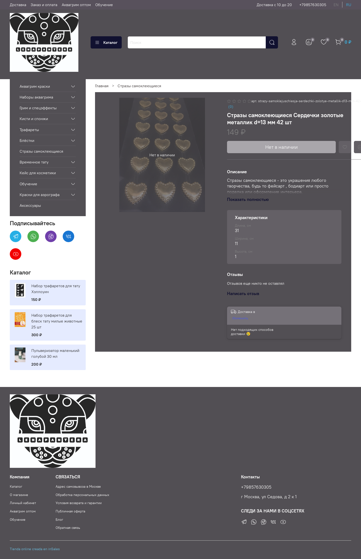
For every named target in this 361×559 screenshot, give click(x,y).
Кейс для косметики (38, 172)
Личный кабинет (23, 503)
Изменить (240, 318)
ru (348, 4)
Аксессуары (30, 205)
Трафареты (29, 129)
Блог (59, 519)
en (336, 4)
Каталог (106, 42)
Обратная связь (68, 527)
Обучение (104, 4)
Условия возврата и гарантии (79, 503)
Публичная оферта (70, 511)
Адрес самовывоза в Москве (78, 486)
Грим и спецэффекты (38, 107)
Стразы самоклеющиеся (139, 85)
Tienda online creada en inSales (35, 549)
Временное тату (34, 162)
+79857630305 (312, 4)
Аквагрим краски (35, 86)
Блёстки (27, 140)
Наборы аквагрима (36, 97)
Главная (101, 85)
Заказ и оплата (44, 4)
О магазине (19, 495)
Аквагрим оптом (76, 4)
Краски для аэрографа (40, 194)
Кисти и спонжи (34, 118)
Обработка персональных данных (82, 495)
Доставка (18, 4)
